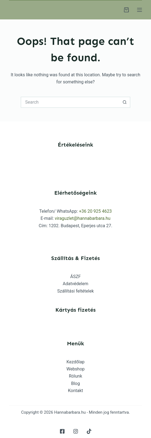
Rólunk (75, 376)
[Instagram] (75, 431)
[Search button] (124, 102)
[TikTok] (89, 431)
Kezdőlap (75, 361)
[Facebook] (62, 431)
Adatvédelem (75, 283)
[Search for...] (70, 102)
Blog (75, 383)
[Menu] (139, 9)
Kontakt (75, 390)
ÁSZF (75, 276)
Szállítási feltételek (75, 291)
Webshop (75, 369)
